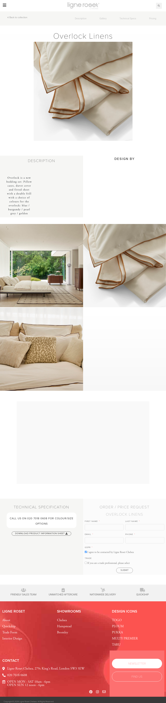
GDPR (88, 547)
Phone (129, 534)
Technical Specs (128, 18)
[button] (159, 6)
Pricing (152, 18)
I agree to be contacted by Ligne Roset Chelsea (110, 552)
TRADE (88, 558)
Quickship (142, 594)
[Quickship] (142, 590)
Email (88, 534)
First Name (92, 521)
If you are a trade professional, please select (108, 563)
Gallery (102, 18)
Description (81, 18)
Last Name (131, 521)
